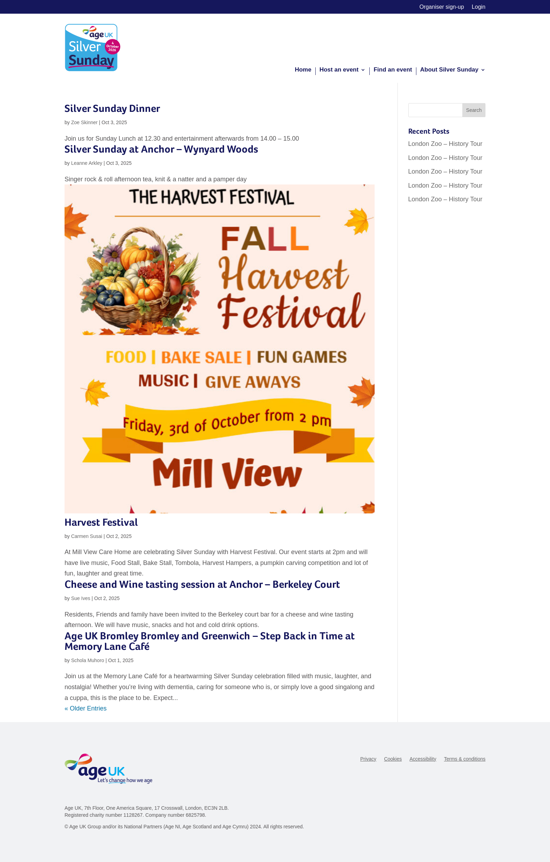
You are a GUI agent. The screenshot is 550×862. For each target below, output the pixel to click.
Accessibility (422, 759)
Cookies (393, 759)
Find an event (393, 70)
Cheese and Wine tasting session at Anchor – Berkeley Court (202, 584)
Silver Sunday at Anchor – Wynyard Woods (161, 149)
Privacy (368, 759)
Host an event (339, 70)
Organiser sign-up (442, 7)
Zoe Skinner (84, 122)
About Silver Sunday (449, 70)
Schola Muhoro (87, 660)
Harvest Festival (101, 522)
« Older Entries (86, 708)
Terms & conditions (464, 759)
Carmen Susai (86, 536)
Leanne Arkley (86, 163)
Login (478, 7)
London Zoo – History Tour (445, 143)
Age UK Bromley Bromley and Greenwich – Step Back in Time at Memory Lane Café (210, 640)
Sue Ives (80, 598)
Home (303, 70)
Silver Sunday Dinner (112, 108)
